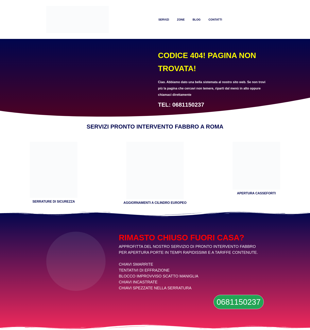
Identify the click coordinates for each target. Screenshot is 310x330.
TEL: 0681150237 (181, 105)
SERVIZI (163, 19)
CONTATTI (215, 19)
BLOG (196, 19)
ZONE (181, 19)
